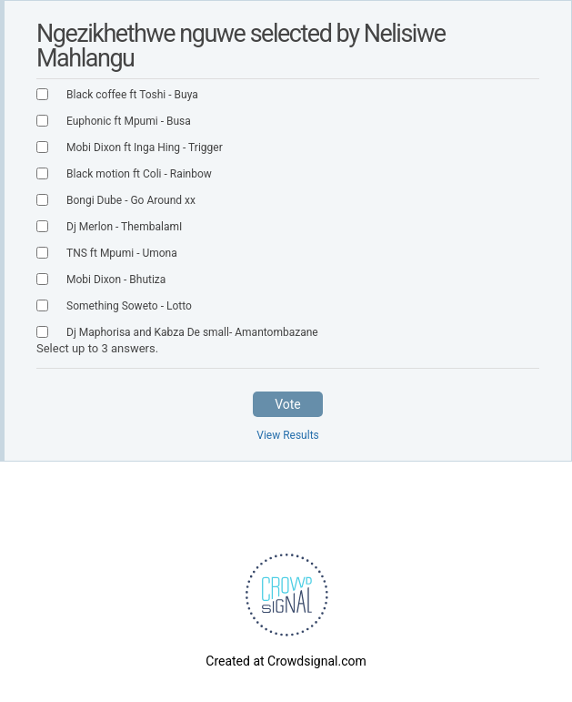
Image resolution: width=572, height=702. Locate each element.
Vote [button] (288, 404)
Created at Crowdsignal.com (286, 661)
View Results (287, 435)
